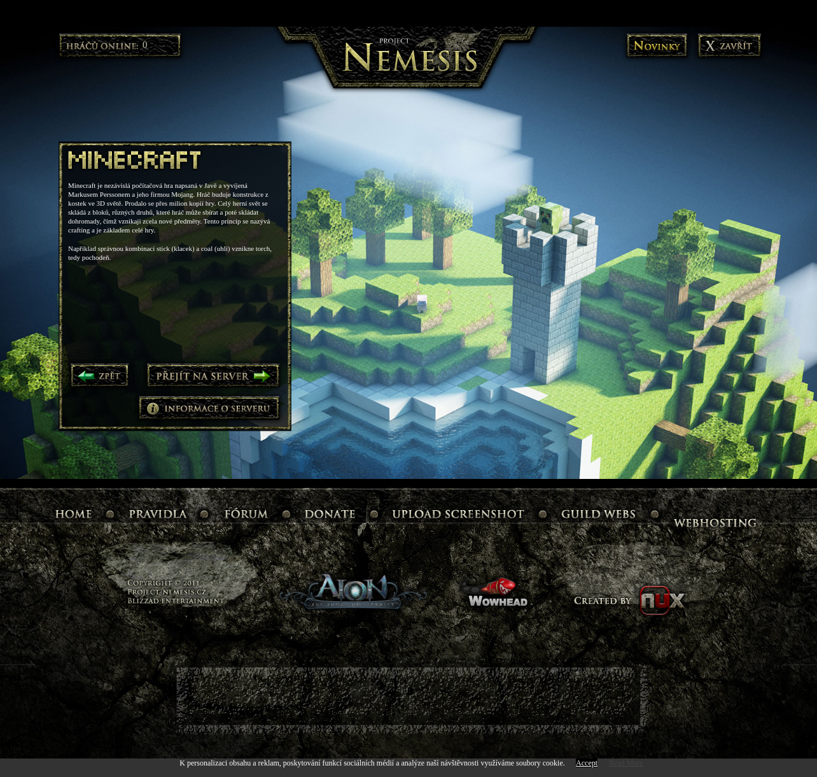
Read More (626, 763)
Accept (586, 763)
